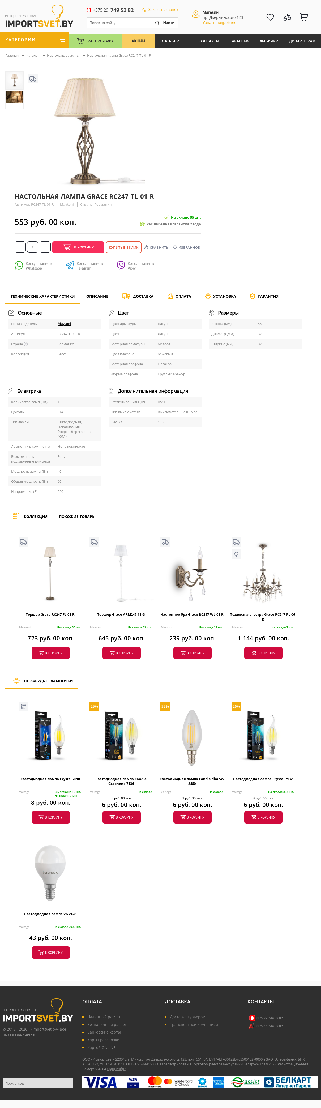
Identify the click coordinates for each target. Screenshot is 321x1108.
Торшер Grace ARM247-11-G (121, 614)
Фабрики (269, 40)
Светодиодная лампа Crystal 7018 (50, 778)
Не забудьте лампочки (42, 683)
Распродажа (101, 40)
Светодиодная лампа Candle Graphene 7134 (121, 781)
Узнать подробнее (219, 22)
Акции (138, 40)
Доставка (143, 296)
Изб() (121, 1068)
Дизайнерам (302, 40)
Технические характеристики (43, 299)
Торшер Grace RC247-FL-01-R (50, 614)
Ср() (111, 1068)
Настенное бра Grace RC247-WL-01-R (192, 614)
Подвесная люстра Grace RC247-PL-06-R (263, 617)
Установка (224, 296)
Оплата (183, 296)
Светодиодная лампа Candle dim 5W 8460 (192, 781)
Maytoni (64, 323)
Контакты (209, 40)
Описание (97, 296)
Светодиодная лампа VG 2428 (50, 914)
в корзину (53, 653)
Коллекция (29, 519)
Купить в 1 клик (123, 247)
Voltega (24, 792)
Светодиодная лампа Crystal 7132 (263, 778)
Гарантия (239, 40)
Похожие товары (77, 516)
